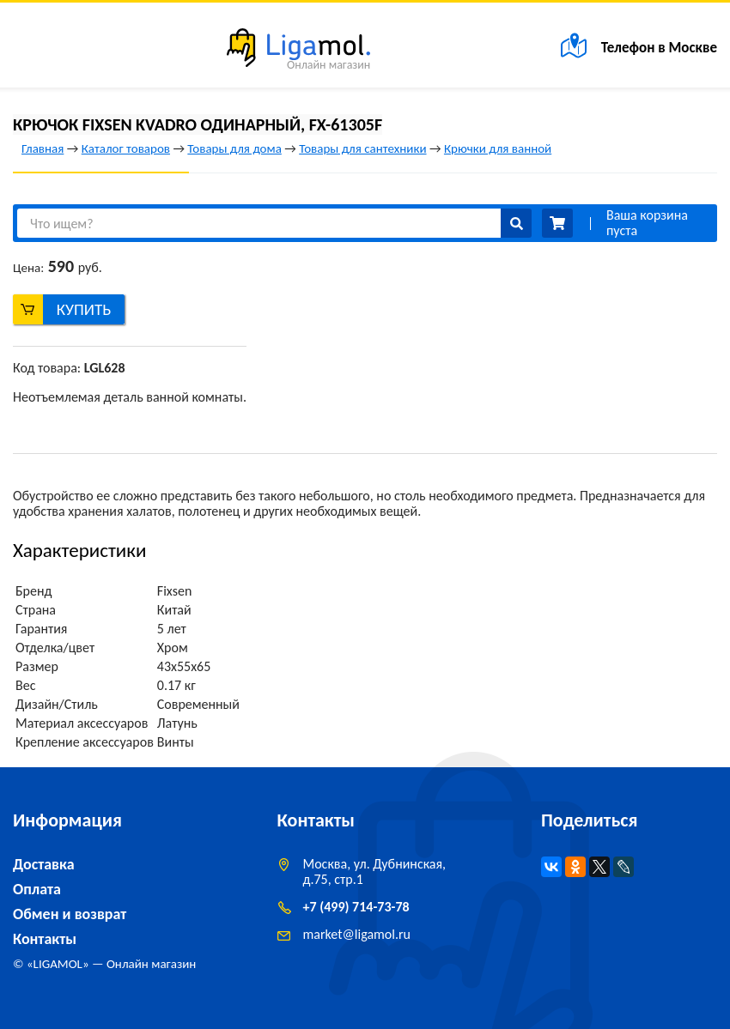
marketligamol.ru (357, 934)
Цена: (28, 267)
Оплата (37, 889)
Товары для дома (234, 148)
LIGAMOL (57, 963)
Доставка (44, 864)
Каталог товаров (126, 148)
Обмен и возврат (69, 914)
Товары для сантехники (362, 148)
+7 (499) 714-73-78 (356, 907)
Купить (84, 309)
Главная (42, 148)
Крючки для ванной (497, 148)
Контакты (44, 938)
